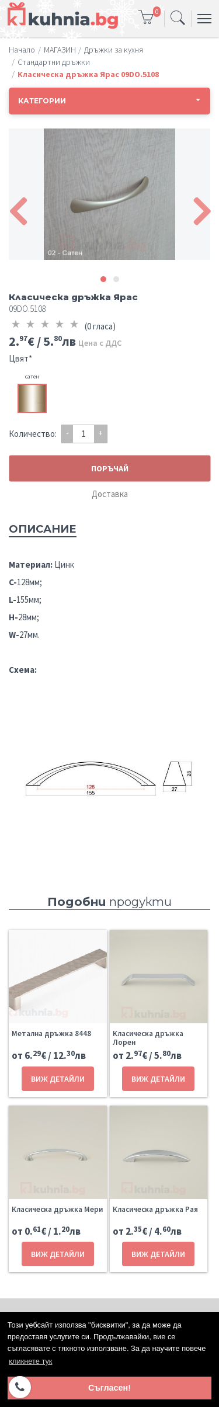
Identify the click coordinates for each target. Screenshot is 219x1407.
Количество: (33, 433)
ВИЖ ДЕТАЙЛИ (58, 1079)
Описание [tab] (43, 529)
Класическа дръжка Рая (155, 1209)
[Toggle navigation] (178, 19)
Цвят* (20, 358)
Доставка (110, 493)
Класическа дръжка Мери (57, 1209)
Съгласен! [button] (109, 1387)
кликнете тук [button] (30, 1361)
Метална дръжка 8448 (51, 1033)
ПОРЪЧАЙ (109, 468)
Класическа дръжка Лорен (148, 1038)
